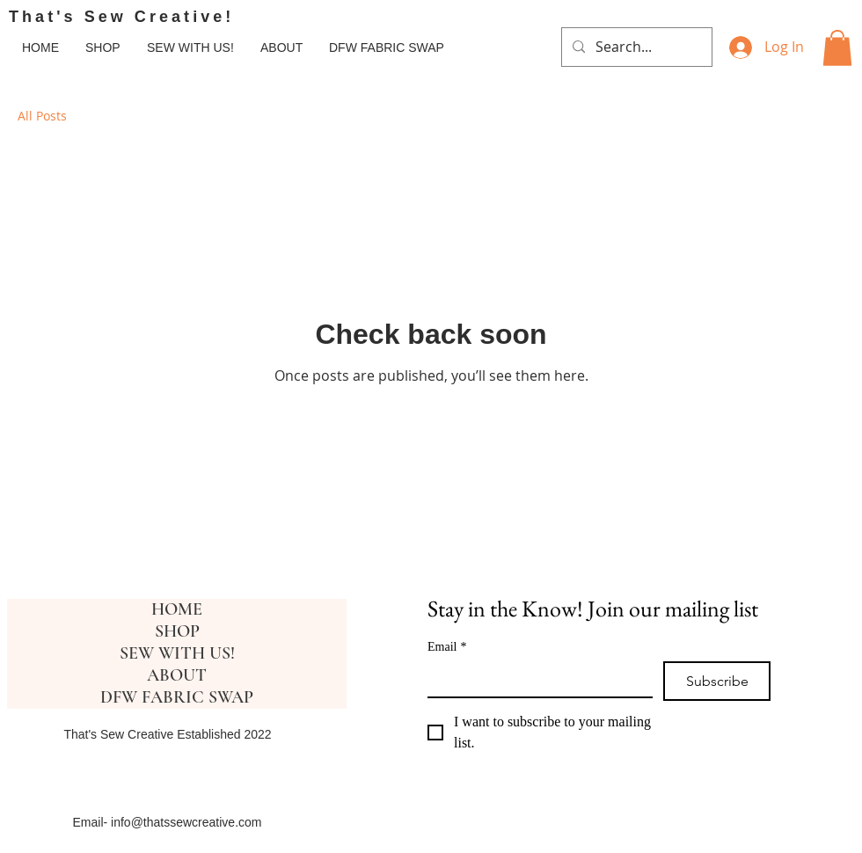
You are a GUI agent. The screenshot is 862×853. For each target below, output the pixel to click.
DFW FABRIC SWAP (176, 697)
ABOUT (177, 675)
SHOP (177, 631)
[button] (837, 48)
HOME (176, 609)
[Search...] (635, 47)
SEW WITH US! (177, 653)
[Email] (534, 678)
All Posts (42, 115)
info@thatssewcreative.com (186, 822)
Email (446, 646)
